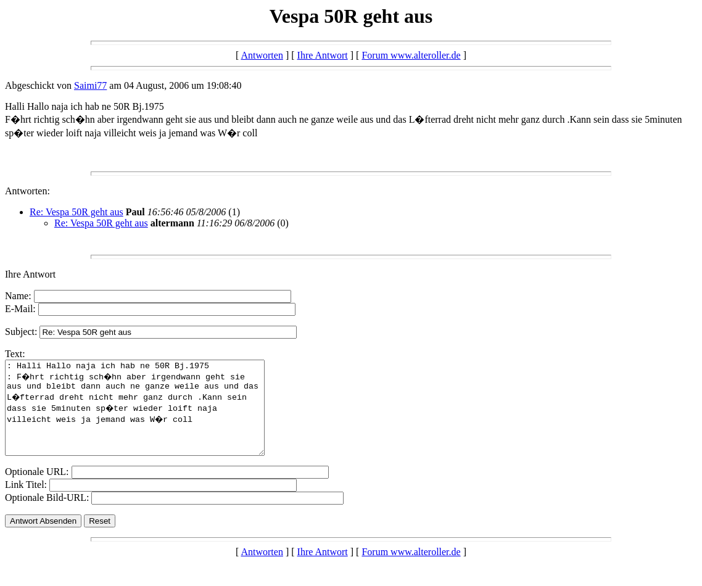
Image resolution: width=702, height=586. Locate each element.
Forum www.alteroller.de (410, 55)
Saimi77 (90, 85)
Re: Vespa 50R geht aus (76, 212)
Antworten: (27, 191)
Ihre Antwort (322, 55)
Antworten (262, 55)
